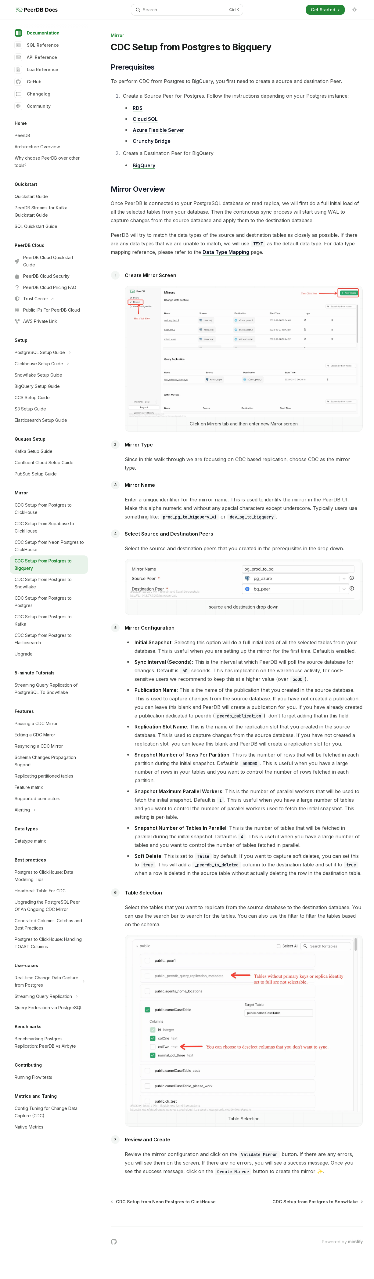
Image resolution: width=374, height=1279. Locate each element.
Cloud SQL (145, 119)
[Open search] (187, 9)
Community (33, 106)
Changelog (32, 94)
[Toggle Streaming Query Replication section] (49, 996)
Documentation (37, 33)
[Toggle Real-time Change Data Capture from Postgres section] (49, 981)
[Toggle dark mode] (354, 10)
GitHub (28, 81)
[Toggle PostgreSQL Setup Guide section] (49, 352)
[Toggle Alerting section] (49, 809)
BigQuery (144, 165)
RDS (137, 108)
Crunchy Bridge (152, 141)
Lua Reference (36, 69)
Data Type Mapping (226, 252)
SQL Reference (37, 45)
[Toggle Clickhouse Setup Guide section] (49, 363)
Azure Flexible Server (158, 130)
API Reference (36, 57)
